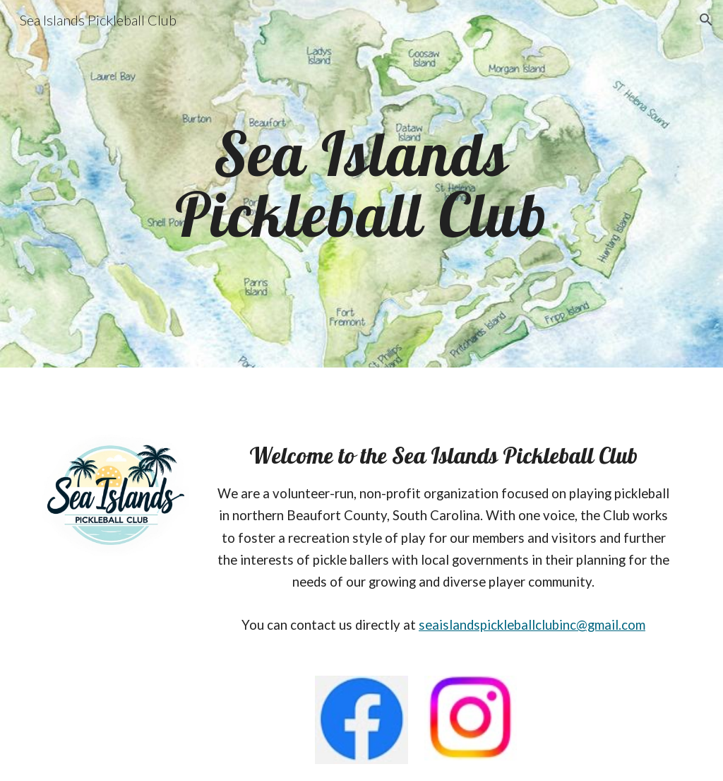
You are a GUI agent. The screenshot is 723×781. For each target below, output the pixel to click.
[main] (361, 184)
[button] (706, 20)
